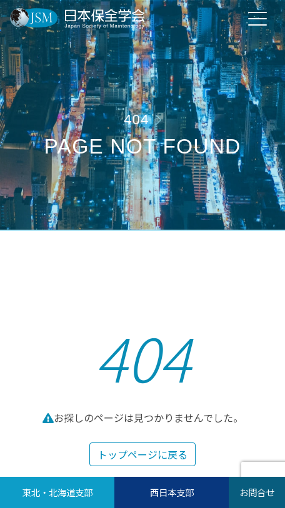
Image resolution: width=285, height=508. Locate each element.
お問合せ (256, 492)
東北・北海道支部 (57, 492)
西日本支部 (172, 492)
